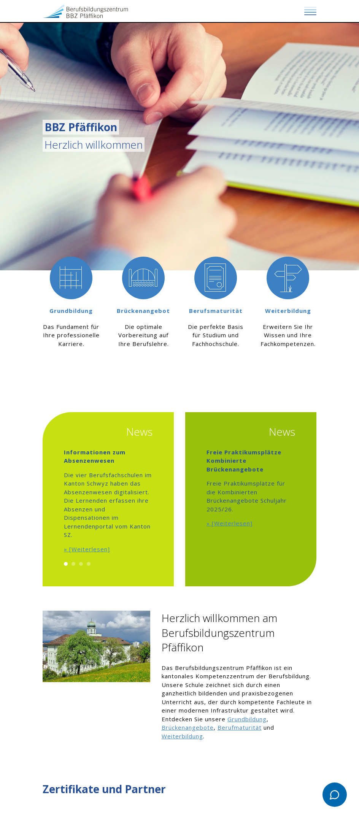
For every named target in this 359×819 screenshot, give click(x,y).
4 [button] (89, 564)
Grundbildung (247, 719)
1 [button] (66, 564)
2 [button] (73, 564)
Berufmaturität (240, 727)
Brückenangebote (188, 727)
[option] (71, 318)
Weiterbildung (182, 736)
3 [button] (81, 564)
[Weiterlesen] (89, 549)
